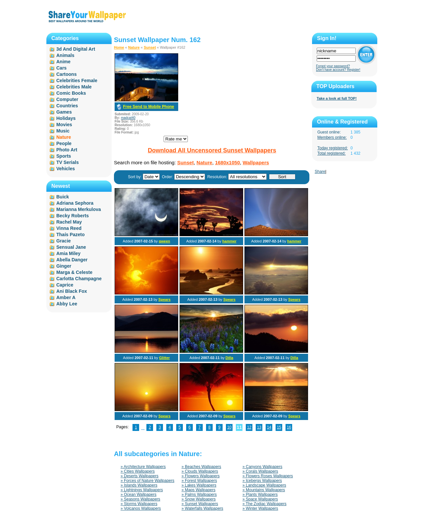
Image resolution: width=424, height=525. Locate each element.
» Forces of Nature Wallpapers (147, 480)
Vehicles (65, 168)
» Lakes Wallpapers (199, 485)
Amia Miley (68, 253)
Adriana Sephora (74, 203)
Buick (62, 196)
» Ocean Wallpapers (138, 494)
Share (320, 171)
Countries (67, 105)
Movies (64, 124)
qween (164, 241)
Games (64, 112)
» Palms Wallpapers (199, 494)
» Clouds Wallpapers (200, 471)
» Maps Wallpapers (198, 490)
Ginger (63, 266)
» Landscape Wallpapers (264, 485)
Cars (61, 68)
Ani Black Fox (71, 291)
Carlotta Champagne (79, 278)
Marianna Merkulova (78, 209)
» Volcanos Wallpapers (141, 508)
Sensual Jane (71, 247)
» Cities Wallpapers (138, 471)
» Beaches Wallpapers (201, 466)
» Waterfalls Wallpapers (202, 508)
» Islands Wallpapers (139, 485)
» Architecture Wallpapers (143, 466)
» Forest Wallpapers (199, 480)
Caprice (64, 285)
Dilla (229, 358)
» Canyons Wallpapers (262, 466)
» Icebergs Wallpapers (262, 480)
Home (119, 47)
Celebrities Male (74, 86)
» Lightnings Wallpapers (142, 490)
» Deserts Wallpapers (139, 476)
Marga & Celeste (74, 272)
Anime (63, 61)
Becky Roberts (72, 215)
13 (259, 427)
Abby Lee (66, 303)
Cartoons (66, 74)
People (64, 143)
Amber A (66, 297)
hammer (229, 241)
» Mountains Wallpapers (263, 490)
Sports (63, 156)
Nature (134, 47)
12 (249, 427)
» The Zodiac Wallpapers (264, 503)
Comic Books (71, 93)
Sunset (150, 47)
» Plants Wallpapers (260, 494)
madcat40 (128, 118)
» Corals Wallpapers (260, 471)
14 (269, 427)
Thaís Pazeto (70, 234)
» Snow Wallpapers (199, 499)
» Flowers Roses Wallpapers (267, 476)
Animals (65, 55)
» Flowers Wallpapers (201, 476)
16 (289, 427)
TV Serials (67, 162)
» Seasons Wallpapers (140, 499)
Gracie (63, 240)
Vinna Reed (68, 228)
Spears (164, 299)
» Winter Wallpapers (260, 508)
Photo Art (66, 149)
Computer (67, 99)
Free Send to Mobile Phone (148, 106)
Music (63, 130)
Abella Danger (71, 259)
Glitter (164, 358)
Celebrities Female (76, 80)
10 (229, 427)
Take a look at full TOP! (337, 98)
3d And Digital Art (75, 49)
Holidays (66, 118)
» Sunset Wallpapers (200, 503)
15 (279, 427)
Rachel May (69, 222)
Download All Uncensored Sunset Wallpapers (212, 150)
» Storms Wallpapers (139, 503)
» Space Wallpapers (260, 499)
